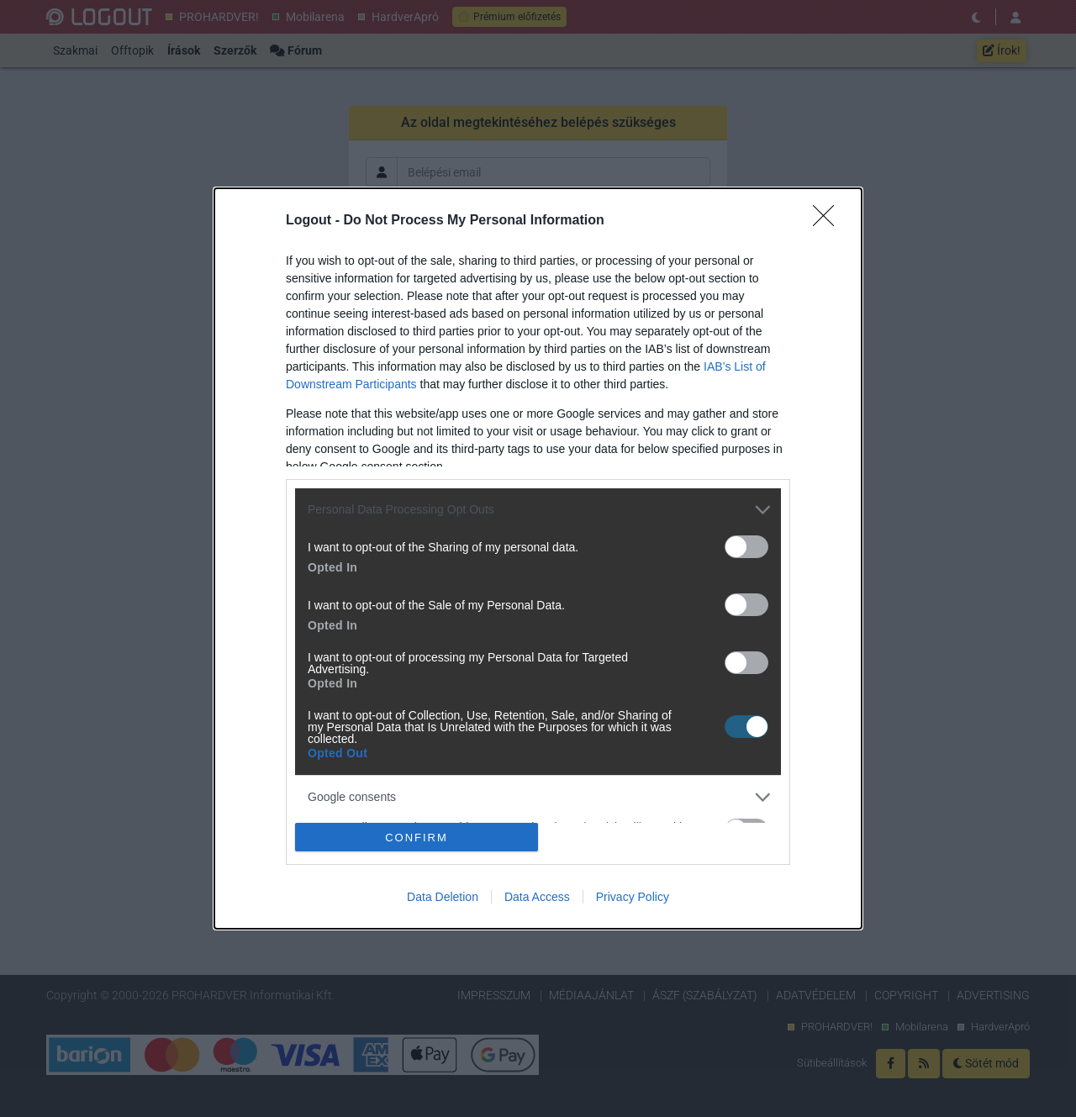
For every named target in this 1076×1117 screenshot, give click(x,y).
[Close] (829, 221)
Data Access (537, 897)
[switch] (746, 546)
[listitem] (538, 510)
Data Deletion (442, 897)
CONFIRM (416, 837)
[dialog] (538, 559)
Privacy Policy (632, 897)
